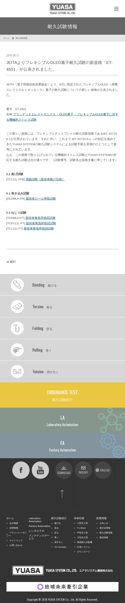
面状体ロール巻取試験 (41, 198)
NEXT (13, 261)
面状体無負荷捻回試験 (40, 218)
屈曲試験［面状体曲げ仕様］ (45, 179)
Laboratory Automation (35, 520)
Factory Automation (39, 526)
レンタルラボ (36, 531)
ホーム (6, 38)
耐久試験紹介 (59, 518)
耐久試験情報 (21, 38)
